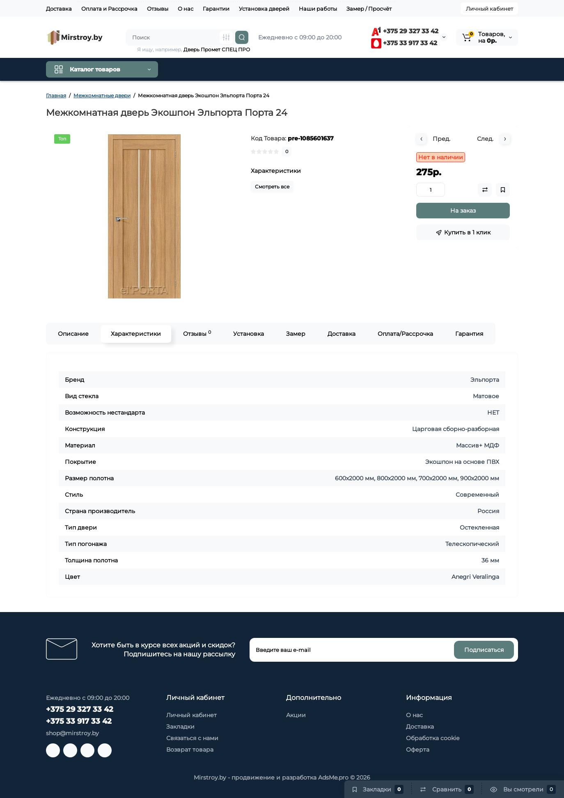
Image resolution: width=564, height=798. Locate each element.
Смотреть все (272, 186)
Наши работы (318, 8)
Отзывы (157, 8)
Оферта (417, 749)
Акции (296, 715)
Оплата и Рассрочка (109, 8)
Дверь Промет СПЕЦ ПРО (216, 49)
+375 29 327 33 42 (404, 31)
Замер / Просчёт (369, 8)
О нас (185, 8)
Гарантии (216, 8)
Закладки (180, 726)
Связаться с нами (192, 738)
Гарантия (469, 333)
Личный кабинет (489, 8)
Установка (248, 333)
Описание (73, 333)
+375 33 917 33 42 (404, 43)
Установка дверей (264, 8)
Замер (295, 333)
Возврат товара (189, 749)
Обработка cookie (432, 738)
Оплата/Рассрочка (405, 333)
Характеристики (136, 333)
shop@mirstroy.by (72, 733)
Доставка (59, 8)
